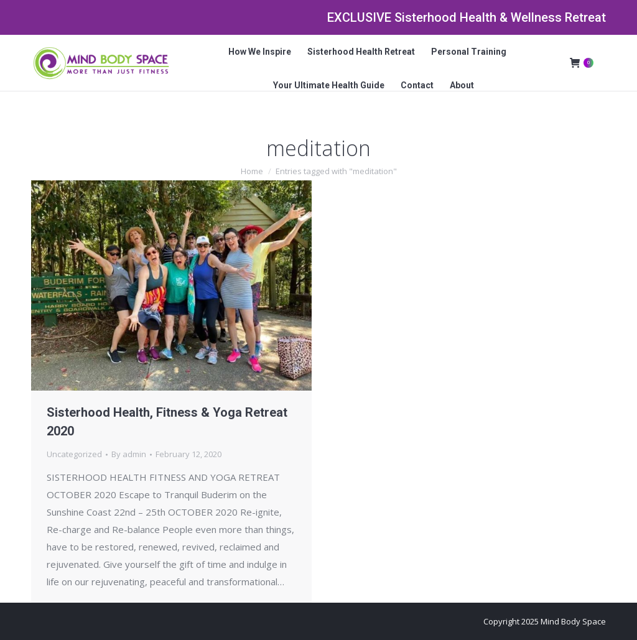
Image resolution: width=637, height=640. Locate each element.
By (128, 454)
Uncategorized (74, 454)
